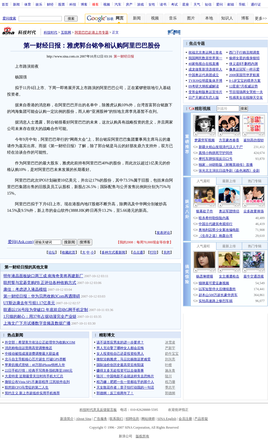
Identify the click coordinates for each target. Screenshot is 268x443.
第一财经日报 (124, 56)
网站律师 (148, 419)
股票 (61, 4)
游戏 (140, 4)
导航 (242, 4)
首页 (5, 4)
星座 (185, 4)
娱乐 (39, 4)
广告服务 (100, 419)
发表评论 (163, 233)
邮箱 (230, 4)
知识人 (227, 18)
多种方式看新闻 (113, 252)
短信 (208, 4)
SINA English (166, 419)
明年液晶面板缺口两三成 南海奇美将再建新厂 (43, 276)
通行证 (256, 4)
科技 (72, 4)
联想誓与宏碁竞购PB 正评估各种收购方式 (39, 283)
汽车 (118, 4)
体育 (27, 4)
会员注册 (185, 419)
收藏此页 (68, 252)
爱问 (219, 4)
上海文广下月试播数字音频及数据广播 (37, 323)
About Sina (83, 419)
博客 (84, 4)
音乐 (173, 18)
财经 (50, 4)
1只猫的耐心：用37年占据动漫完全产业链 (39, 316)
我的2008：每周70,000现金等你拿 (145, 242)
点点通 (138, 252)
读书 (163, 4)
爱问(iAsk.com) (21, 242)
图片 (191, 18)
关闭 (166, 252)
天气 (197, 4)
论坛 (51, 252)
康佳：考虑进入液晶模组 (25, 289)
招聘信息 (132, 419)
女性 (151, 4)
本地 (209, 18)
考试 (174, 4)
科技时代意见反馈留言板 (98, 410)
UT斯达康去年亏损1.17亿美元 (29, 303)
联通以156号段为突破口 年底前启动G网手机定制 (45, 310)
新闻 (16, 4)
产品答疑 (201, 419)
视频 (106, 4)
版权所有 (142, 436)
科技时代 (50, 32)
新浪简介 (67, 419)
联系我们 (116, 419)
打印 (153, 252)
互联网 (66, 32)
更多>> (261, 18)
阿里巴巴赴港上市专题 (92, 32)
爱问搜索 (9, 18)
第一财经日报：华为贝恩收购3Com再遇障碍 (41, 296)
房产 (129, 4)
